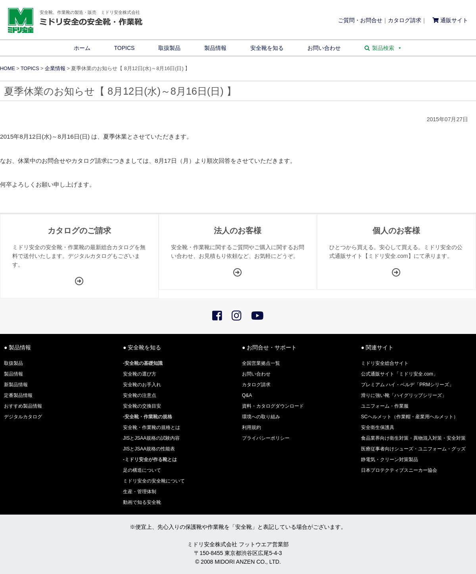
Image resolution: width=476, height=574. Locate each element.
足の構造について (142, 470)
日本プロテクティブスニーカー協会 (399, 470)
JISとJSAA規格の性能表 (149, 449)
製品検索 (387, 48)
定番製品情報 (18, 395)
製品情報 (215, 48)
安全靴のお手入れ (142, 384)
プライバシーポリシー (266, 438)
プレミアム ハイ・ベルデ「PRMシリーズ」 (407, 384)
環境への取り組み (261, 417)
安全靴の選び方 (139, 374)
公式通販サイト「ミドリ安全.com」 (399, 374)
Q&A (247, 395)
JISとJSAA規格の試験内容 (151, 438)
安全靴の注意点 (139, 395)
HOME (7, 68)
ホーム (82, 48)
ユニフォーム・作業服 (385, 406)
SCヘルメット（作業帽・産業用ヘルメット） (409, 417)
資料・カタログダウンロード (273, 406)
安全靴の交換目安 (142, 406)
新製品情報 (16, 384)
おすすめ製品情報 (23, 406)
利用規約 (251, 427)
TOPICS (124, 48)
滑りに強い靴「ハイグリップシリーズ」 (404, 395)
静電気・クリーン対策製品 (389, 459)
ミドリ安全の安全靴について (154, 481)
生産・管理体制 (139, 491)
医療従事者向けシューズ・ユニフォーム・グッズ (413, 449)
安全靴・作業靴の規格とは (151, 427)
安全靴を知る (267, 48)
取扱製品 (169, 48)
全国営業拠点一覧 (261, 363)
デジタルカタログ (23, 417)
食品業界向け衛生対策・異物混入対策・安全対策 (413, 438)
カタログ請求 (404, 20)
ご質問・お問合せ (360, 20)
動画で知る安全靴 (142, 502)
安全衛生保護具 (377, 427)
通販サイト (450, 20)
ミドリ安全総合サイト (385, 363)
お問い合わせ (324, 48)
